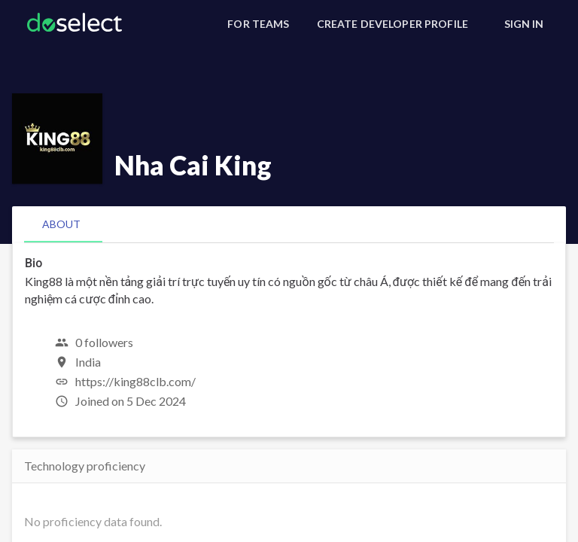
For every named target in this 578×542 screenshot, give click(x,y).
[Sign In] (524, 24)
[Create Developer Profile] (392, 24)
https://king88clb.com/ (135, 381)
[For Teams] (258, 24)
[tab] (61, 224)
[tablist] (289, 224)
